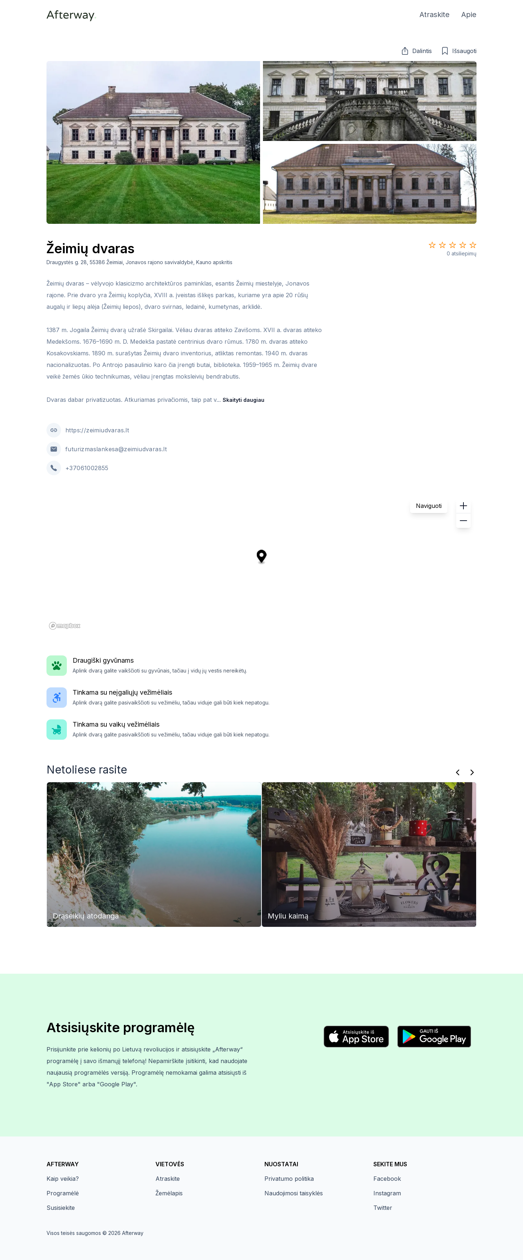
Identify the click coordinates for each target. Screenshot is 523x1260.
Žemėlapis (169, 1193)
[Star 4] (462, 245)
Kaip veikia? (62, 1178)
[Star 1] (432, 245)
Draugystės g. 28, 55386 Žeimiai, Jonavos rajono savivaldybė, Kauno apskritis (139, 262)
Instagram (387, 1193)
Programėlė (62, 1193)
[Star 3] (452, 245)
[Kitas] (472, 772)
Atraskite (167, 1178)
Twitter (382, 1207)
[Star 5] (473, 245)
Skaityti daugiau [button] (243, 400)
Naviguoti (429, 505)
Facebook (387, 1178)
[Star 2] (442, 245)
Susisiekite (60, 1207)
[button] (416, 51)
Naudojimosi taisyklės (293, 1193)
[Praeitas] (457, 772)
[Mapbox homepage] (65, 626)
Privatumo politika (289, 1178)
